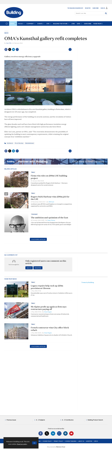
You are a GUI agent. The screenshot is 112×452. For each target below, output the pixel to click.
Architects (10, 143)
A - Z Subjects (40, 420)
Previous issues (11, 420)
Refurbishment (29, 143)
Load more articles (38, 239)
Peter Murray (51, 220)
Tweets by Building (87, 282)
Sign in (29, 268)
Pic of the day (19, 143)
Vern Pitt (8, 43)
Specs (96, 441)
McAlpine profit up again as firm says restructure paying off (48, 308)
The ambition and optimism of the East (49, 217)
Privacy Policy (58, 441)
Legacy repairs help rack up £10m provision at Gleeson (47, 287)
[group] (97, 23)
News (6, 33)
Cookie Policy (47, 441)
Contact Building (70, 441)
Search (105, 13)
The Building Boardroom (75, 8)
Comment (34, 214)
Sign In (103, 8)
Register (87, 8)
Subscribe (95, 8)
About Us (81, 441)
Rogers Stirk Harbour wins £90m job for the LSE (50, 198)
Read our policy (22, 444)
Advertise (89, 441)
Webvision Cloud (60, 447)
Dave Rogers (48, 312)
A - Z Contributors (68, 420)
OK (34, 443)
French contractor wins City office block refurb (50, 328)
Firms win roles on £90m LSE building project (49, 177)
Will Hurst (51, 202)
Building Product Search (95, 420)
